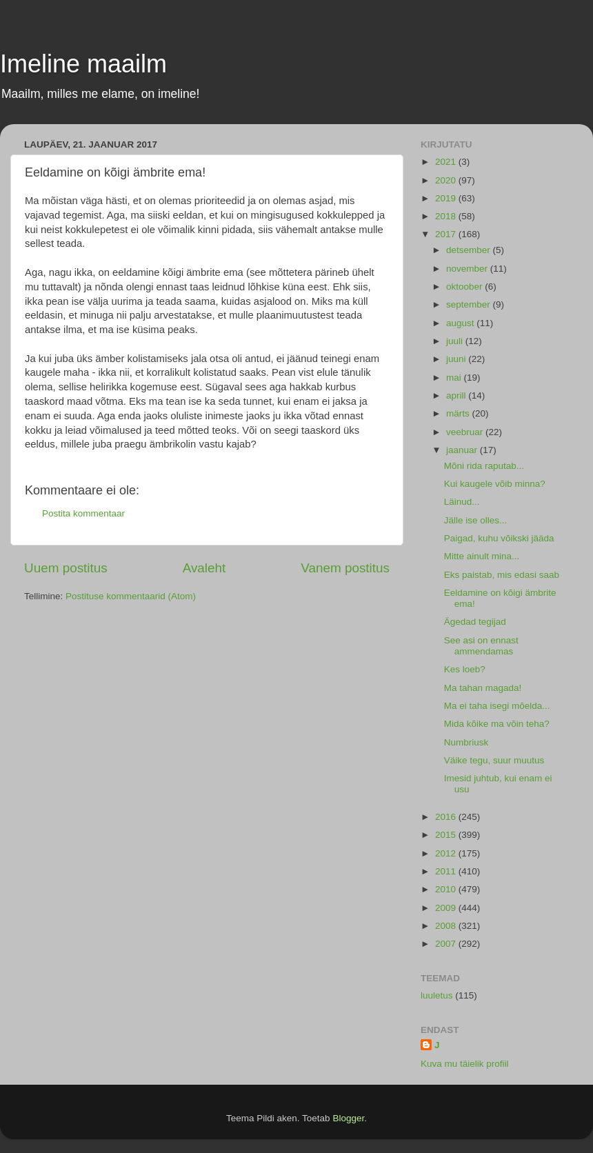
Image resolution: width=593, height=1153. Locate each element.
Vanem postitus (345, 568)
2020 (447, 180)
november (468, 268)
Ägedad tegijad (475, 621)
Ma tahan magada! (483, 688)
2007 (447, 944)
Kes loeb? (464, 669)
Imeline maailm (83, 64)
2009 (447, 908)
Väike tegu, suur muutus (494, 760)
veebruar (465, 432)
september (469, 304)
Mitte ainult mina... (482, 556)
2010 (447, 889)
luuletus (437, 995)
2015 (447, 835)
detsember (469, 250)
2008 (447, 926)
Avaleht (204, 568)
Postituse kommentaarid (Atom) (131, 596)
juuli (455, 341)
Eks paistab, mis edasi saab (501, 575)
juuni (457, 359)
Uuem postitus (66, 568)
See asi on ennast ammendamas (481, 645)
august (461, 323)
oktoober (465, 286)
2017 (447, 234)
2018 (447, 216)
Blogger (348, 1118)
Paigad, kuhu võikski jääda (499, 538)
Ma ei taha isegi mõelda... (497, 706)
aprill (457, 395)
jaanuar (463, 450)
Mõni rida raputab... (484, 466)
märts (459, 413)
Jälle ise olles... (475, 520)
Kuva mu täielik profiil (465, 1064)
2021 (447, 162)
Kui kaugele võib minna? (494, 484)
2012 (447, 853)
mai (455, 377)
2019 (447, 198)
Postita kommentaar (83, 513)
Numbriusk (466, 742)
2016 (447, 817)
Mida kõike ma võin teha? (497, 724)
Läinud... (462, 502)
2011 (447, 871)
